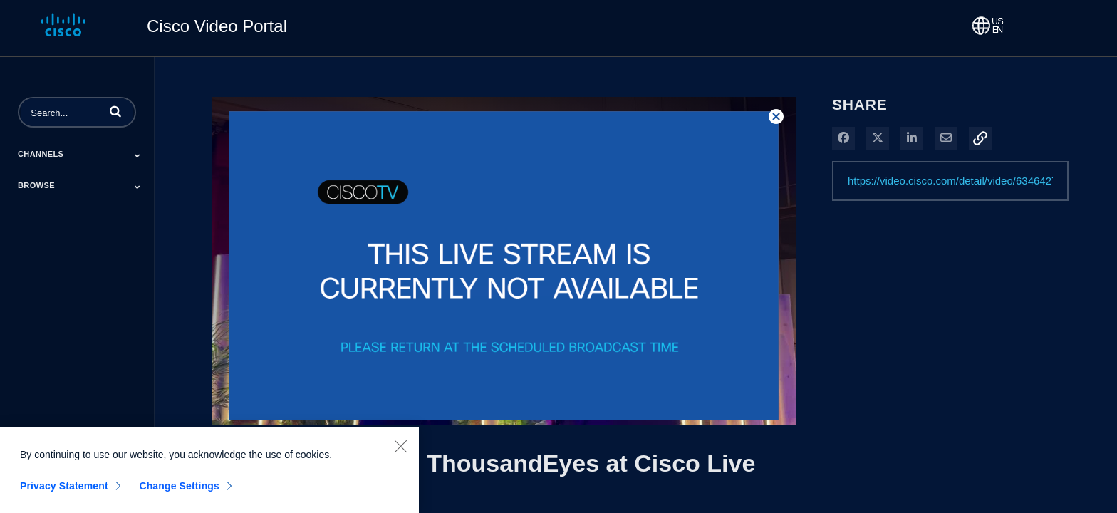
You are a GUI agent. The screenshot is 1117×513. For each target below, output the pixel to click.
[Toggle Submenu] (137, 155)
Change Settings (179, 491)
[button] (115, 111)
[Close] (400, 451)
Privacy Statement (64, 491)
